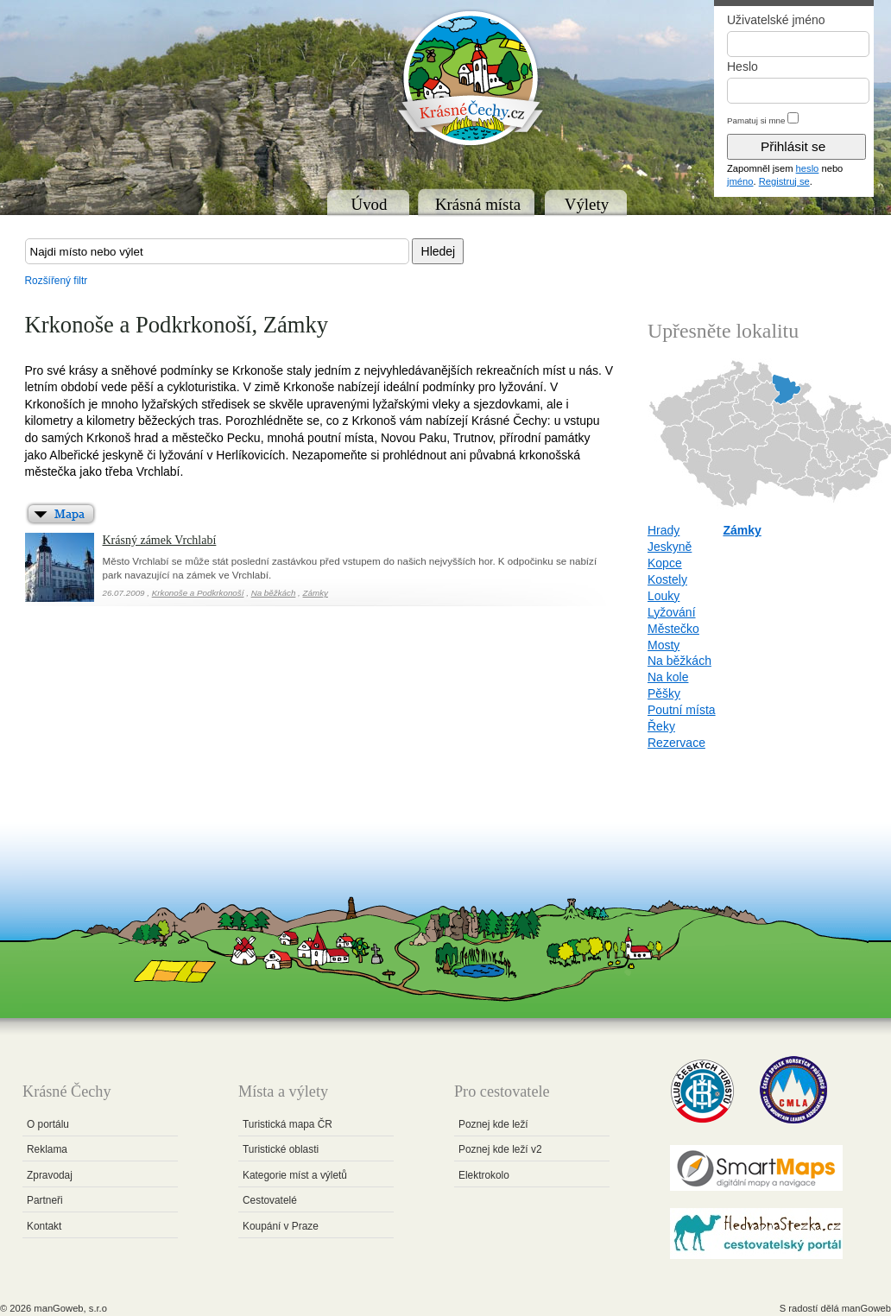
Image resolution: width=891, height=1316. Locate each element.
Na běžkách (273, 593)
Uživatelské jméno (776, 20)
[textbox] (217, 251)
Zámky (315, 593)
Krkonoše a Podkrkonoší (198, 593)
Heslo (742, 66)
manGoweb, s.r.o (70, 1308)
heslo (807, 168)
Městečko (673, 629)
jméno (740, 181)
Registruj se (784, 181)
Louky (663, 596)
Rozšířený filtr (56, 281)
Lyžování (672, 612)
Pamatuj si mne (756, 120)
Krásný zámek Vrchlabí (160, 540)
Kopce (665, 563)
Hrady (663, 530)
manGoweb (866, 1308)
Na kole (668, 677)
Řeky (661, 726)
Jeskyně (670, 547)
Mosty (663, 645)
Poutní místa (682, 710)
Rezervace (676, 743)
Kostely (667, 579)
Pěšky (664, 693)
